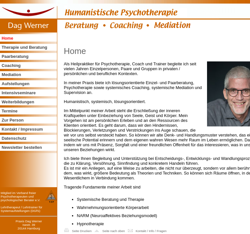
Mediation (11, 74)
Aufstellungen (15, 83)
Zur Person (13, 120)
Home (7, 38)
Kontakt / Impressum (22, 129)
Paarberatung (15, 56)
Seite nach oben (113, 231)
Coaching (11, 65)
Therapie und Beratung (24, 47)
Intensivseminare (19, 92)
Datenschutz (14, 138)
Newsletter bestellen (22, 147)
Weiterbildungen (18, 101)
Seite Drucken (81, 231)
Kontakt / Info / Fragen (151, 231)
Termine (10, 111)
